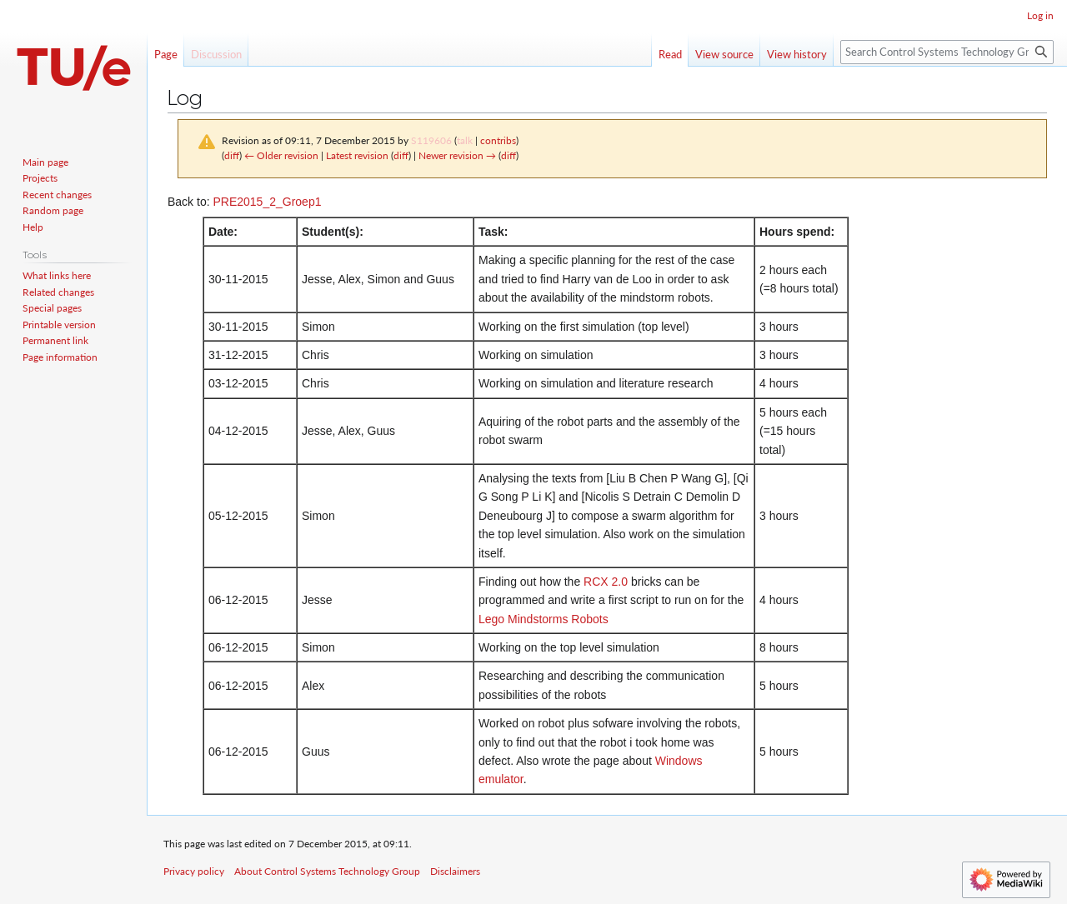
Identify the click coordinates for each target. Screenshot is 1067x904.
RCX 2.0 (606, 581)
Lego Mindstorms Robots (543, 619)
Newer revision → (457, 155)
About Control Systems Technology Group (327, 871)
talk (465, 140)
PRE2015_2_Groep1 (267, 201)
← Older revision (281, 155)
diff (231, 155)
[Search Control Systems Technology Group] (947, 52)
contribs (498, 140)
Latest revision (357, 155)
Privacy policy (193, 871)
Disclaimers (455, 871)
